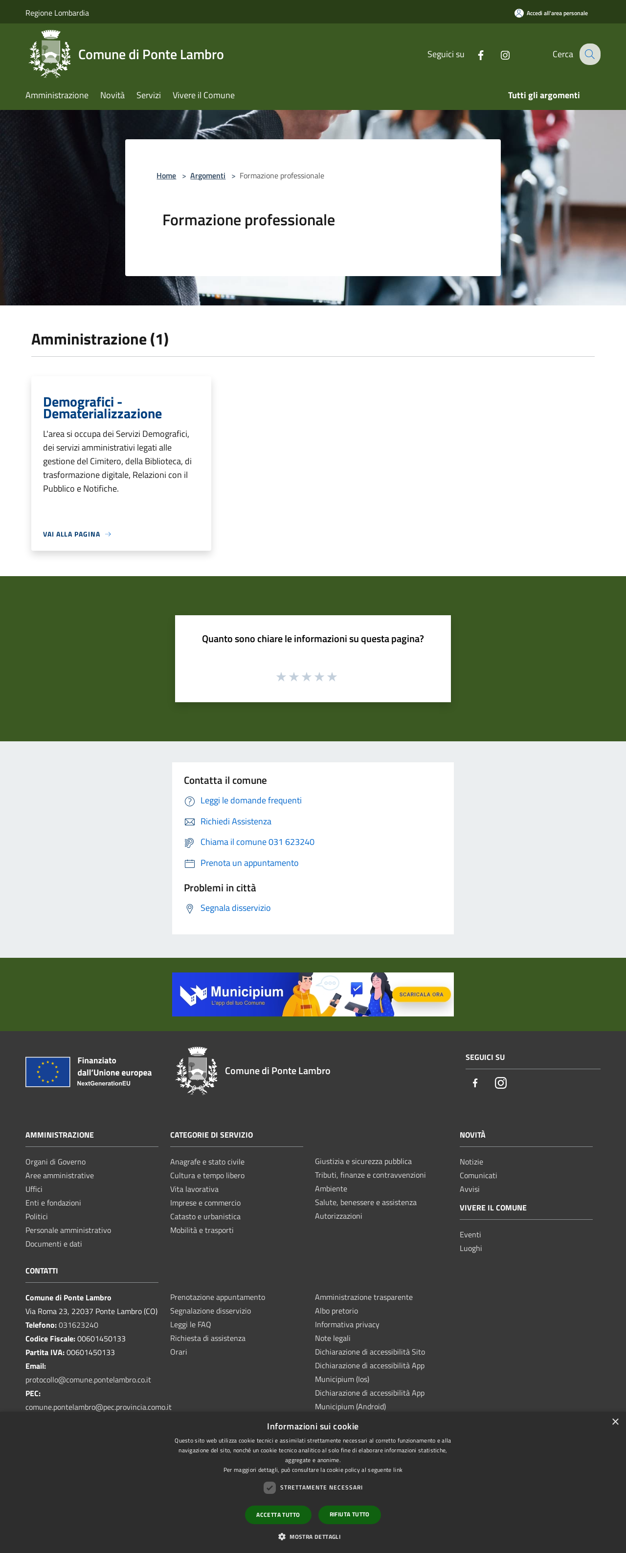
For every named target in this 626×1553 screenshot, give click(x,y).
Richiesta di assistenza (208, 1338)
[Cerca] (589, 54)
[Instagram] (497, 54)
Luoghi (471, 1248)
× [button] (615, 1422)
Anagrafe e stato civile (207, 1161)
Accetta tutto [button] (278, 1514)
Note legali (333, 1338)
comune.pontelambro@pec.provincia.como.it (98, 1407)
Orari (178, 1352)
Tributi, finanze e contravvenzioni (370, 1175)
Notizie (471, 1161)
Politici (36, 1216)
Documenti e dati (53, 1244)
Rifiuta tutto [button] (350, 1514)
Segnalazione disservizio (210, 1310)
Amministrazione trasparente (364, 1297)
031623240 (78, 1325)
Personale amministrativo (68, 1230)
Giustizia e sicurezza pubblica (363, 1161)
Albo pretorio (336, 1310)
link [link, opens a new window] (397, 1469)
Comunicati (478, 1175)
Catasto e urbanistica (205, 1216)
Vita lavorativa (194, 1189)
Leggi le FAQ (190, 1324)
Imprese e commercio (205, 1202)
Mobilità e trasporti (202, 1230)
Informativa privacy (347, 1324)
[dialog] (313, 1482)
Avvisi (470, 1189)
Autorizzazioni (338, 1216)
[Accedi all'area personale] (551, 12)
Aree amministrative (59, 1175)
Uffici (34, 1189)
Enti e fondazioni (53, 1202)
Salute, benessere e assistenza (366, 1202)
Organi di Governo (55, 1161)
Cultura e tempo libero (207, 1175)
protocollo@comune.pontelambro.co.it (88, 1379)
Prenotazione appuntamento (217, 1297)
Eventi (470, 1234)
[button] (313, 1536)
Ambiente (331, 1188)
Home (166, 175)
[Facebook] (473, 54)
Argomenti (207, 175)
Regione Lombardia (57, 13)
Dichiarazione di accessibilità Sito (370, 1352)
